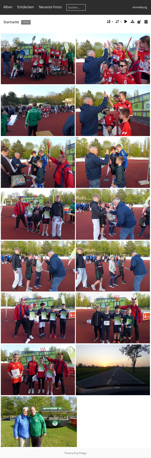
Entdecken (25, 7)
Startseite (11, 21)
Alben (7, 7)
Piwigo (83, 453)
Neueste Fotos (50, 7)
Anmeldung (139, 7)
